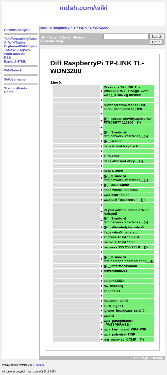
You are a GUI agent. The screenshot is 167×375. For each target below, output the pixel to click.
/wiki (100, 8)
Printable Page (52, 41)
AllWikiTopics (15, 42)
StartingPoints (15, 88)
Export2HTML (15, 61)
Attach (64, 37)
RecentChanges (17, 30)
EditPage (49, 37)
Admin (40, 365)
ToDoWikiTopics (17, 50)
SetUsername (15, 79)
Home (8, 92)
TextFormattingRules (21, 39)
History (78, 37)
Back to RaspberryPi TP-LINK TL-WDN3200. (75, 28)
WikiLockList (14, 54)
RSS (7, 58)
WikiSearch (13, 70)
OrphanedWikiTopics (21, 46)
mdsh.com (76, 8)
